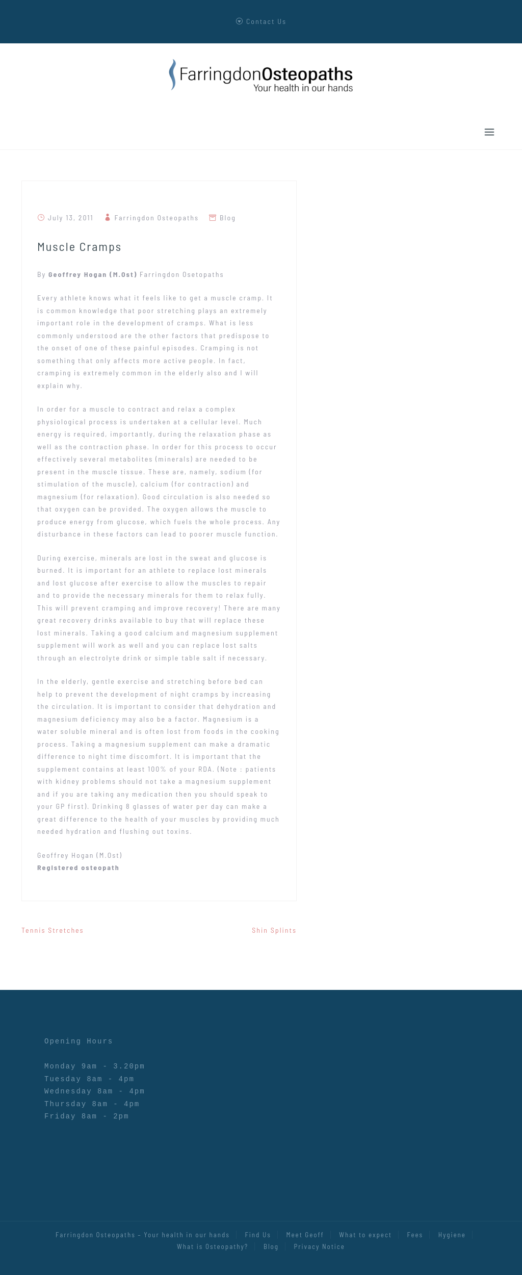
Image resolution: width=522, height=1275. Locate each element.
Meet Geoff (305, 1235)
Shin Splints (274, 930)
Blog (228, 217)
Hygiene (452, 1235)
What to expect (365, 1235)
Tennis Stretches (52, 930)
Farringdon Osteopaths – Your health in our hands (143, 1235)
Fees (415, 1235)
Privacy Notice (319, 1246)
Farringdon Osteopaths (157, 217)
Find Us (258, 1235)
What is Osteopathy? (212, 1246)
